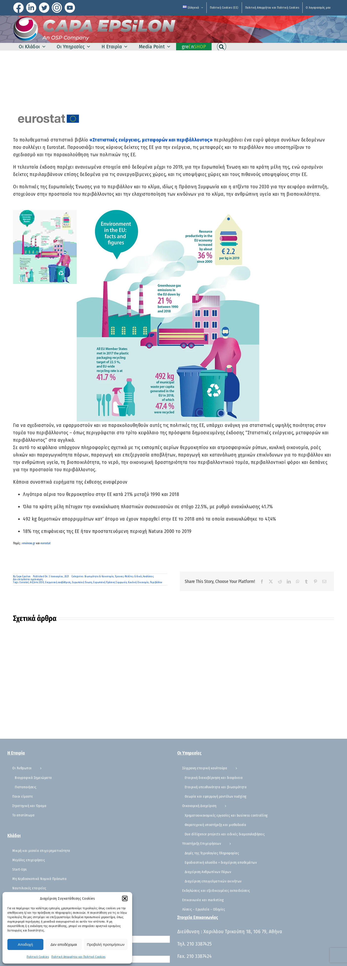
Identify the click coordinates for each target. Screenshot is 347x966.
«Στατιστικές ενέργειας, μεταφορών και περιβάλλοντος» (152, 140)
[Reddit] (280, 581)
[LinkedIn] (288, 581)
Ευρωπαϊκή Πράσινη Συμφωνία (110, 582)
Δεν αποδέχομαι (64, 944)
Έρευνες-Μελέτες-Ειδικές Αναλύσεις (134, 576)
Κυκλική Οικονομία (138, 582)
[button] (124, 898)
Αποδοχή (25, 944)
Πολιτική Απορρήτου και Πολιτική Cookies (78, 957)
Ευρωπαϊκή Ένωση (82, 582)
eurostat (45, 543)
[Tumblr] (306, 581)
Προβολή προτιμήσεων (106, 944)
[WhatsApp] (297, 581)
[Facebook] (262, 581)
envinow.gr (28, 543)
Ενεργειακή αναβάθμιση (58, 582)
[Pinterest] (315, 581)
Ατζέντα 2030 (37, 582)
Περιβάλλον (156, 582)
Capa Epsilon (23, 576)
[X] (270, 581)
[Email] (324, 581)
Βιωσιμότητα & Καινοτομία (99, 576)
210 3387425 (199, 944)
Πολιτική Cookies (38, 957)
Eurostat (24, 582)
